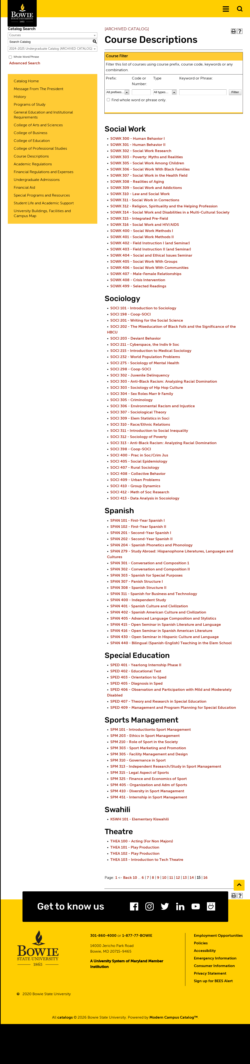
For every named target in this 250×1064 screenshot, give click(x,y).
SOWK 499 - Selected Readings (138, 286)
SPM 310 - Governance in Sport (138, 760)
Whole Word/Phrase (26, 57)
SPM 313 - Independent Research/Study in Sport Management (165, 767)
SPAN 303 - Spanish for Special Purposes (146, 576)
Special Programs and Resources (42, 195)
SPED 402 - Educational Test (135, 671)
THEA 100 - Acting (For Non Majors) (141, 841)
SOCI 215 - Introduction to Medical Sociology (150, 351)
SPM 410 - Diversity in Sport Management (147, 791)
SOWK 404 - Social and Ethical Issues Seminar (151, 256)
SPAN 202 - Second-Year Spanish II (141, 539)
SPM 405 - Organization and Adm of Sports (148, 785)
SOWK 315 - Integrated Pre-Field (139, 219)
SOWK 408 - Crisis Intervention (137, 280)
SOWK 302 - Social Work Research (140, 151)
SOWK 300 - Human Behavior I (137, 139)
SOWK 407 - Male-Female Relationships (145, 274)
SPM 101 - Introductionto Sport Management (150, 730)
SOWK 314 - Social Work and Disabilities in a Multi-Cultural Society (169, 213)
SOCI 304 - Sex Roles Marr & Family (141, 394)
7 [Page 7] (148, 878)
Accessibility (205, 952)
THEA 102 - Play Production (135, 854)
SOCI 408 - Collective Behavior (137, 474)
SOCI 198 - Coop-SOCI (130, 314)
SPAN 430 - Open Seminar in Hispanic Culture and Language (164, 637)
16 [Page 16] (205, 878)
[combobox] (52, 35)
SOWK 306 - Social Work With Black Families (150, 169)
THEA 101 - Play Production (134, 847)
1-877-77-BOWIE (137, 937)
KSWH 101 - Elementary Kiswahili (139, 819)
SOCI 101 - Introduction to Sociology (143, 308)
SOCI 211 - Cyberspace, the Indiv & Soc (144, 345)
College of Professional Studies (40, 149)
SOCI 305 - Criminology (131, 400)
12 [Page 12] (178, 878)
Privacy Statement (210, 975)
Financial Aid (24, 188)
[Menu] (226, 9)
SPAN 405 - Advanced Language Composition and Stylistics (163, 619)
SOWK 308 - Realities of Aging (137, 182)
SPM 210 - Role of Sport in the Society (144, 742)
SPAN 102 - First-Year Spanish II (138, 527)
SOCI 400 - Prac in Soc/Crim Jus (139, 455)
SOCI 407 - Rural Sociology (134, 468)
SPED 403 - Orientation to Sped (138, 677)
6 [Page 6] (143, 878)
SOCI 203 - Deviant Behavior (135, 339)
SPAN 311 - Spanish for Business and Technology (153, 594)
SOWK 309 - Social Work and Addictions (146, 188)
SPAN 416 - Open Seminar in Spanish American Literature (161, 631)
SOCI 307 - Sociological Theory (138, 412)
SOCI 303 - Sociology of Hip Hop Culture (146, 388)
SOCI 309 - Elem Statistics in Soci (139, 418)
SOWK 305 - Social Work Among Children (147, 163)
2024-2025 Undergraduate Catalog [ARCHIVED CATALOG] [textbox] (50, 48)
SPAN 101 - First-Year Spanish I (137, 521)
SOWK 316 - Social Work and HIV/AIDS (144, 225)
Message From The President (38, 89)
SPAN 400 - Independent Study (138, 600)
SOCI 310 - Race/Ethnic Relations (140, 425)
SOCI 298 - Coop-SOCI (130, 369)
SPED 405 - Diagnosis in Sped (136, 684)
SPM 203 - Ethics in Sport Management (145, 736)
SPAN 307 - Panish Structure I (136, 582)
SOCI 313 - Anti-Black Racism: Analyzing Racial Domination (163, 443)
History (20, 97)
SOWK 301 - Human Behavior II (137, 145)
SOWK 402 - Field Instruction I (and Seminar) (150, 243)
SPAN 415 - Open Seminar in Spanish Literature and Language (165, 625)
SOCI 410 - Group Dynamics (135, 486)
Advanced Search (23, 63)
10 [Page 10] (164, 878)
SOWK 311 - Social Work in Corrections (144, 200)
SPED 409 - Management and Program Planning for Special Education (173, 708)
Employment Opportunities (218, 937)
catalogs (65, 1019)
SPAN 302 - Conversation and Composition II (150, 569)
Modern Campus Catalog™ (173, 1019)
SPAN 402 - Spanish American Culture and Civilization (158, 612)
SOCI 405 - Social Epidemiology (138, 462)
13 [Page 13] (185, 878)
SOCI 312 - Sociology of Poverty (138, 437)
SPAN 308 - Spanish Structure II (138, 588)
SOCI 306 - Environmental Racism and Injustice (152, 406)
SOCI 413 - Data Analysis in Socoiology (144, 498)
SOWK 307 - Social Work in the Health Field (149, 176)
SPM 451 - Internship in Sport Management (148, 797)
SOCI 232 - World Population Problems (145, 357)
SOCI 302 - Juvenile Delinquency (139, 375)
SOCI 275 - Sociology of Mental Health (144, 363)
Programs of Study (29, 105)
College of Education (32, 141)
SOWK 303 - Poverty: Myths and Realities (146, 157)
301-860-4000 (103, 937)
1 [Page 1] (116, 878)
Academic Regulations (33, 164)
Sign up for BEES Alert (213, 982)
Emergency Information (215, 960)
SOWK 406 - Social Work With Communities (149, 268)
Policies (201, 944)
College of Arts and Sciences (38, 125)
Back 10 (130, 878)
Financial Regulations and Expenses (43, 172)
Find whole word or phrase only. (139, 100)
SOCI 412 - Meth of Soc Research (139, 492)
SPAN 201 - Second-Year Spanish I (140, 533)
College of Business (30, 133)
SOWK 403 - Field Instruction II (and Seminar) (150, 249)
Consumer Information (214, 967)
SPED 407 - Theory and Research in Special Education (158, 702)
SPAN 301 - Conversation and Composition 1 (149, 563)
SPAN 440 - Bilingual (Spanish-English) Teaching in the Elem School (171, 643)
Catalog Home (26, 81)
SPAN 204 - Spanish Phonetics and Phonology (151, 545)
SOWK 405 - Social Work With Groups (143, 262)
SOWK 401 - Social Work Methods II (142, 237)
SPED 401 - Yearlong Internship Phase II (145, 665)
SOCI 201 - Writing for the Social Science (146, 321)
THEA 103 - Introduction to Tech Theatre (146, 860)
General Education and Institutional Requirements (43, 115)
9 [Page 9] (158, 878)
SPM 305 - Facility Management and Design (149, 754)
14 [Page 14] (192, 878)
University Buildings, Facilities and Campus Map (42, 213)
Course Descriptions (31, 156)
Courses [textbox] (15, 35)
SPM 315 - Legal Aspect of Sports (139, 773)
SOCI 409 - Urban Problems (135, 480)
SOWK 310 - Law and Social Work (140, 194)
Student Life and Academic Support (44, 203)
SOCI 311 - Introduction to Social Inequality (149, 431)
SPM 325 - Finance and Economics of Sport (148, 779)
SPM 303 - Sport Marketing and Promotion (148, 748)
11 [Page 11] (171, 878)
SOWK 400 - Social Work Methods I (141, 231)
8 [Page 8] (153, 878)
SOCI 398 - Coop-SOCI (130, 449)
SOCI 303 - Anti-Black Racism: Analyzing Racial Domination (163, 382)
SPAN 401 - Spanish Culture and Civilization (149, 606)
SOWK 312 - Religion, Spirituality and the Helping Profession (164, 206)
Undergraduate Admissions (37, 180)
